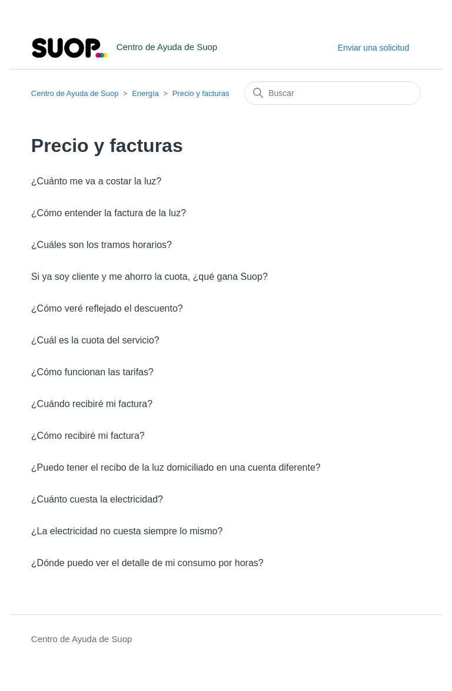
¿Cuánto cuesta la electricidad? (97, 499)
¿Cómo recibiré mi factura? (88, 436)
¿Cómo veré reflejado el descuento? (107, 308)
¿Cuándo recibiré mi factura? (91, 404)
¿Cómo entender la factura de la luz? (108, 213)
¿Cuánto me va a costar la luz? (96, 181)
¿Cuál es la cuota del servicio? (95, 340)
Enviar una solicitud (373, 47)
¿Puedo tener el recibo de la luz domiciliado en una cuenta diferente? (176, 467)
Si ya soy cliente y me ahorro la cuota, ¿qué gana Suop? (149, 277)
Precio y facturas (201, 93)
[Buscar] (332, 93)
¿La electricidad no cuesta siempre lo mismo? (126, 531)
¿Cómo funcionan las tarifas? (92, 372)
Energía (145, 93)
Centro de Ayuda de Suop (75, 93)
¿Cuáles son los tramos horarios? (101, 245)
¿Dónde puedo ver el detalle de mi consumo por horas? (147, 563)
